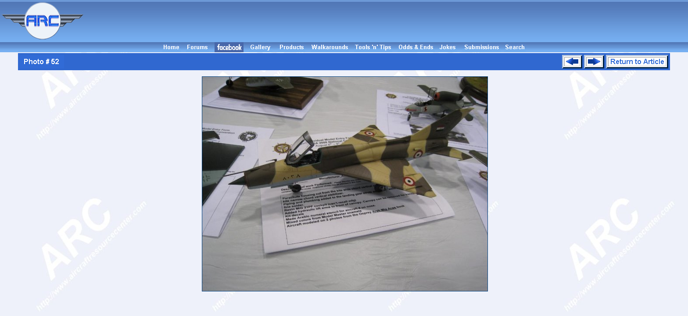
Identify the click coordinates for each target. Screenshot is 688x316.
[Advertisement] (387, 21)
